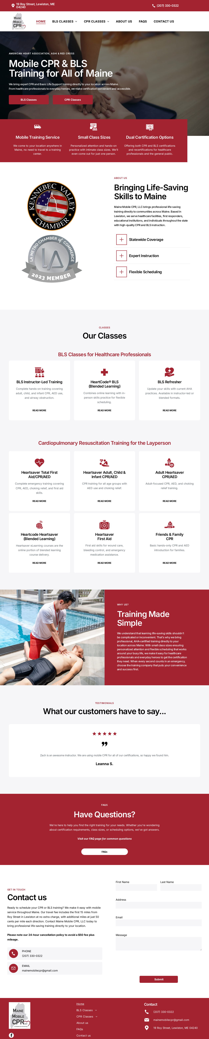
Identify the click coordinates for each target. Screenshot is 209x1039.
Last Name (167, 883)
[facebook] (11, 1019)
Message (121, 936)
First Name (122, 883)
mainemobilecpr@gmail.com (40, 962)
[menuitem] (41, 21)
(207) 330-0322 (32, 947)
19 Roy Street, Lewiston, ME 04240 (175, 1011)
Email (119, 919)
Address (121, 901)
